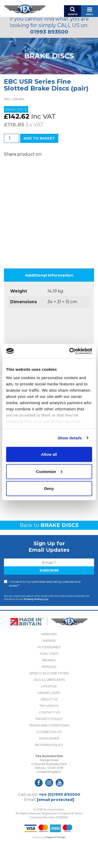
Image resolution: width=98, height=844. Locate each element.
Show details (70, 437)
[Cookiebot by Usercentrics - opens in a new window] (70, 351)
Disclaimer (49, 738)
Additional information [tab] (49, 275)
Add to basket (39, 138)
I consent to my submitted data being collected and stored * (44, 583)
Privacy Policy (33, 599)
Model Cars (49, 693)
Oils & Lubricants (49, 680)
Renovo (49, 667)
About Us (49, 699)
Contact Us (49, 712)
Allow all (49, 454)
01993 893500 (49, 32)
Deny (49, 488)
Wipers (49, 640)
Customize (49, 471)
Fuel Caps (49, 653)
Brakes (49, 660)
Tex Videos (49, 706)
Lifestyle (49, 686)
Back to (49, 525)
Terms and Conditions (49, 725)
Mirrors (49, 634)
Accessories (49, 647)
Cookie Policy (49, 732)
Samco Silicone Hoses (49, 673)
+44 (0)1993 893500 (59, 794)
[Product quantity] (11, 138)
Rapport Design (56, 837)
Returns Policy (49, 745)
